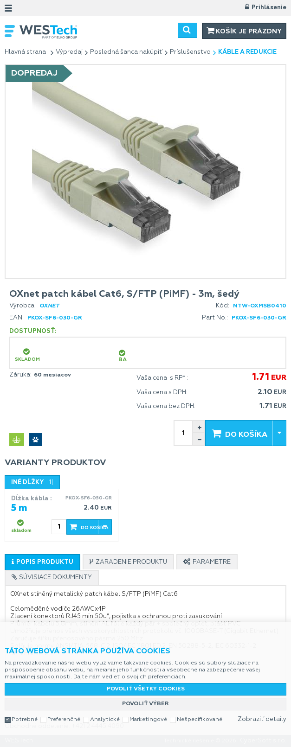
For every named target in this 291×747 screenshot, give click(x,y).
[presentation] (42, 562)
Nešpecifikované (199, 719)
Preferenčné (63, 719)
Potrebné (25, 719)
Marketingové (148, 719)
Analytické (105, 719)
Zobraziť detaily (262, 719)
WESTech (77, 31)
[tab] (42, 562)
